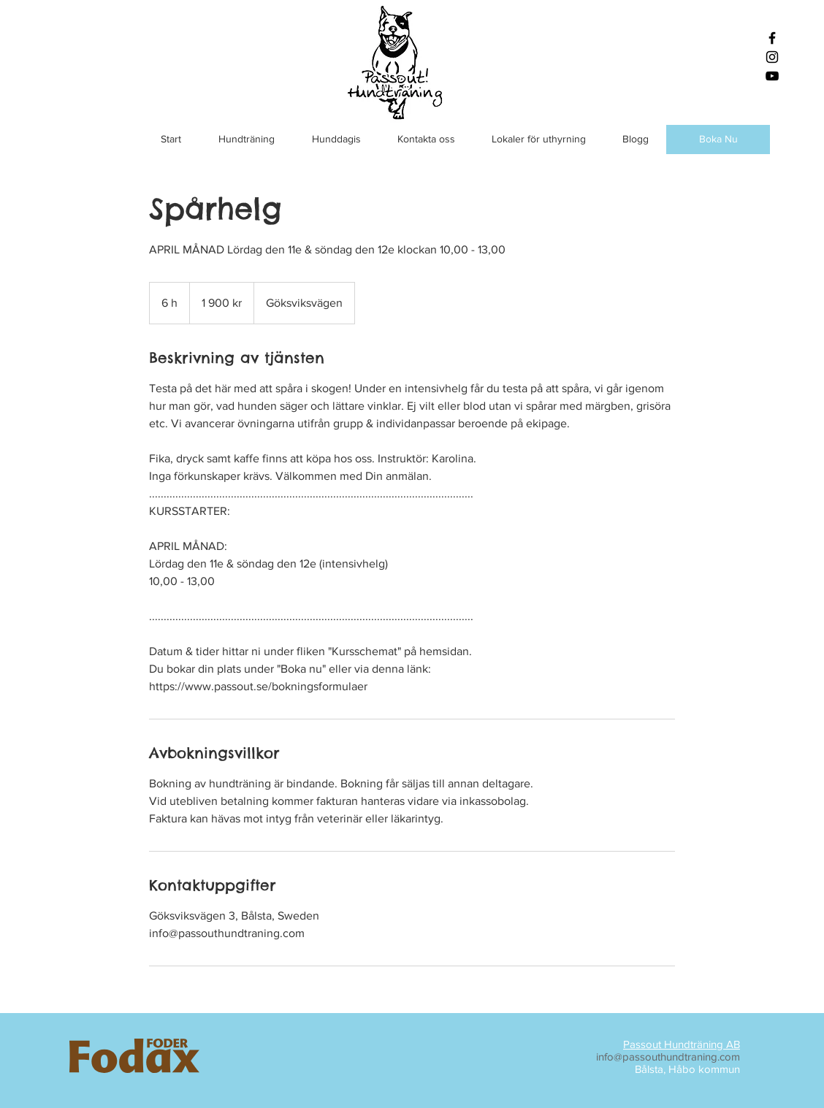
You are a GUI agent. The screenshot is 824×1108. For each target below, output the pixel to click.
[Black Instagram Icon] (772, 57)
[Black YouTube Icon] (772, 76)
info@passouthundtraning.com (668, 1056)
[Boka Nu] (718, 139)
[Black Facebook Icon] (772, 38)
